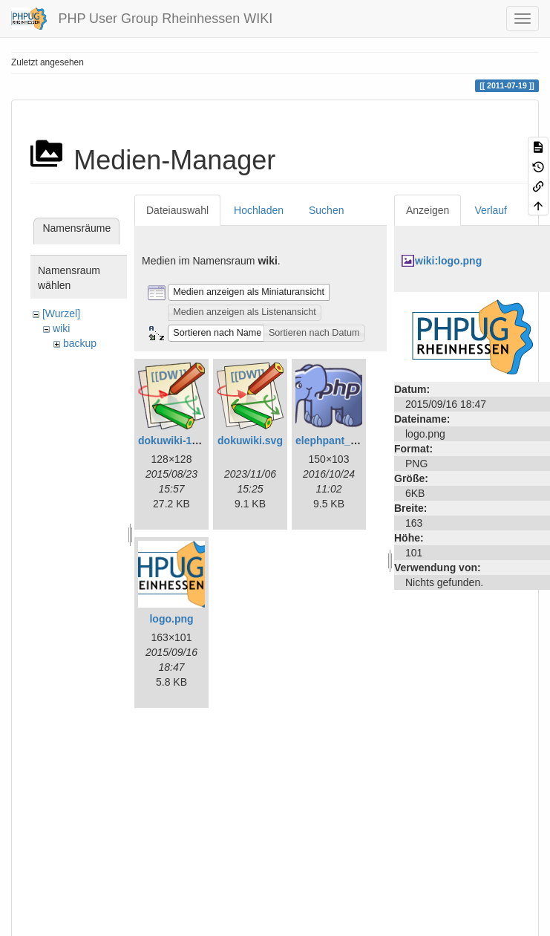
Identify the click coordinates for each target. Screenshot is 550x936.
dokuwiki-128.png (181, 440)
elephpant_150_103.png (354, 440)
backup (79, 343)
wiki (61, 328)
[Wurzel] (61, 313)
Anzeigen (427, 210)
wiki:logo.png (448, 261)
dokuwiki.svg (250, 440)
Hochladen (259, 210)
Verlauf (490, 210)
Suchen (326, 210)
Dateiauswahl (177, 210)
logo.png (171, 619)
